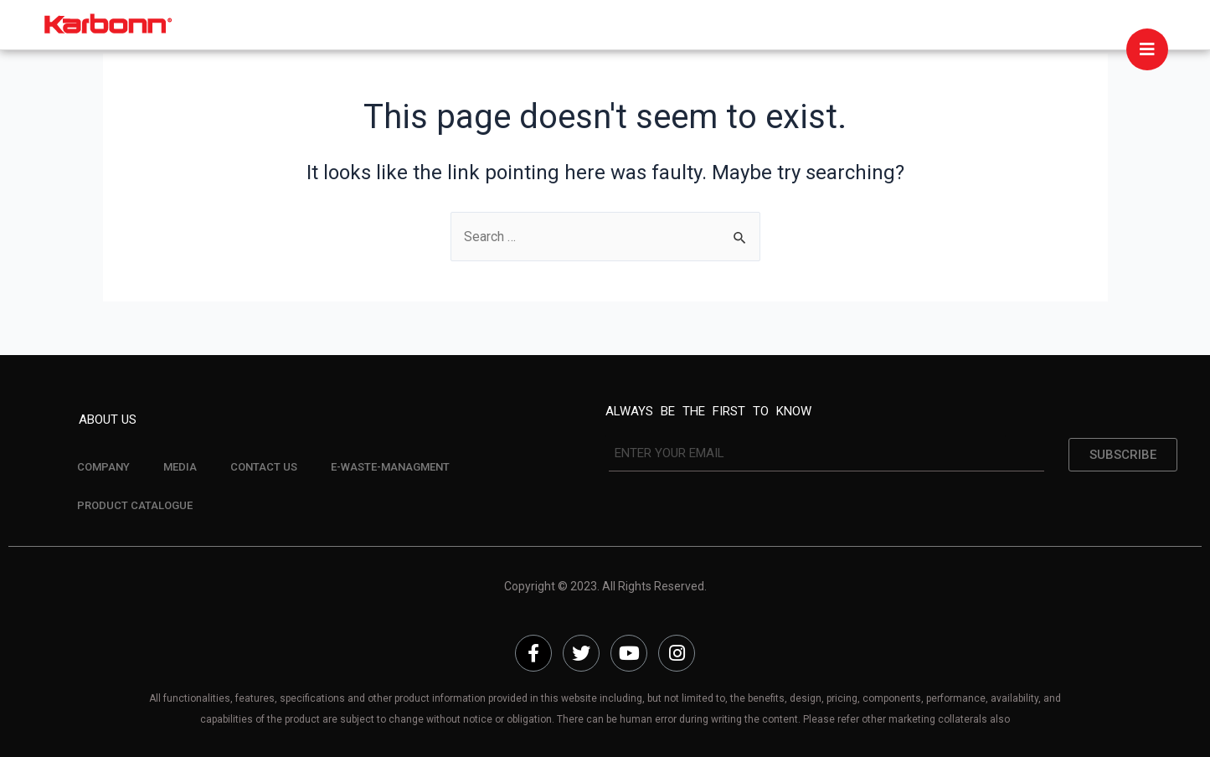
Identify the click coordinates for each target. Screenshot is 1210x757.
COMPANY (103, 467)
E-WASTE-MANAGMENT (390, 467)
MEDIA (180, 467)
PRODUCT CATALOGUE (135, 505)
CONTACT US (263, 467)
